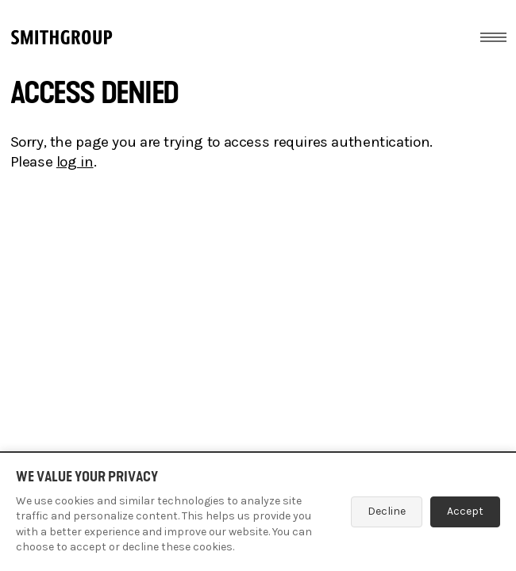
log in (75, 162)
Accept (465, 511)
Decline (387, 511)
